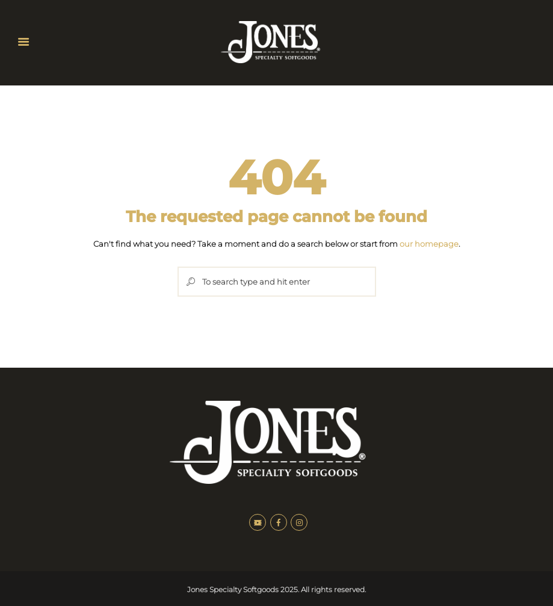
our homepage (429, 244)
